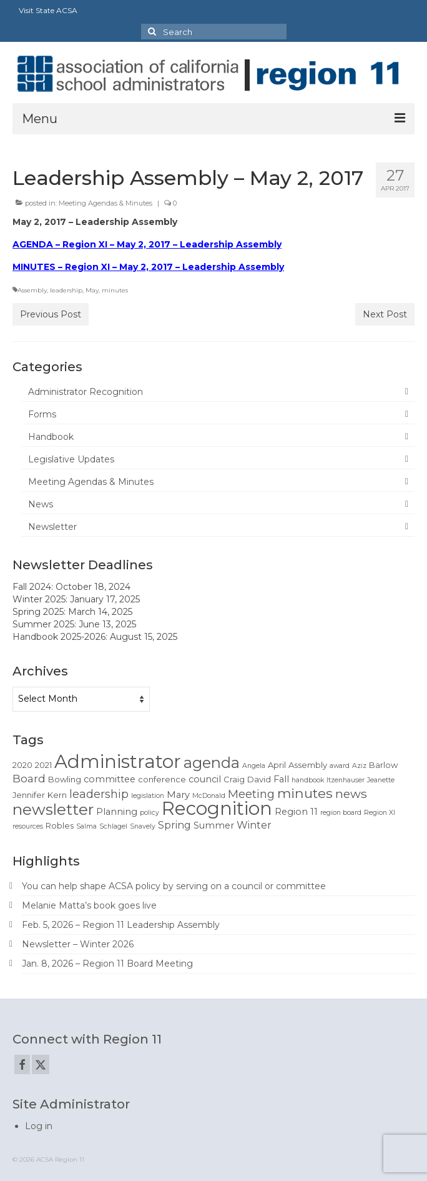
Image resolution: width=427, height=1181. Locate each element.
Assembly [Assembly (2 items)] (307, 765)
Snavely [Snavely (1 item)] (142, 826)
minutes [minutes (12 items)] (305, 793)
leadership (66, 290)
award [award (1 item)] (340, 766)
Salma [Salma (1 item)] (86, 826)
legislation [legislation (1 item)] (147, 796)
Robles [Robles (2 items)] (60, 825)
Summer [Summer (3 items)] (214, 825)
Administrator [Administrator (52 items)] (117, 761)
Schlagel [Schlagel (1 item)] (113, 826)
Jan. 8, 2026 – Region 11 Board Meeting (107, 963)
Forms (42, 414)
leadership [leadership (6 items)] (99, 793)
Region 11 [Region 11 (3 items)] (296, 811)
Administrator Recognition (85, 391)
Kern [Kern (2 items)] (57, 795)
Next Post (385, 314)
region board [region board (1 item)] (340, 813)
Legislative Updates (71, 459)
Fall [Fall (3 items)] (281, 779)
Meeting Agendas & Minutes (105, 203)
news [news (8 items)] (351, 793)
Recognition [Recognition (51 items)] (217, 808)
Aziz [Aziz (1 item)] (359, 766)
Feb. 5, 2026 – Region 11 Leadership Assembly (121, 924)
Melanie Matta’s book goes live (89, 905)
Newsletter (52, 526)
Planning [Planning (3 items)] (116, 811)
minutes (115, 290)
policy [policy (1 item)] (149, 813)
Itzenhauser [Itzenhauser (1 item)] (345, 780)
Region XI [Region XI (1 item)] (379, 813)
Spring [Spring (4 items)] (174, 825)
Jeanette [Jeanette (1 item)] (381, 780)
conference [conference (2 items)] (162, 779)
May (92, 290)
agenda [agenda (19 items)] (212, 763)
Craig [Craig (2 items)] (234, 779)
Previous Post (50, 314)
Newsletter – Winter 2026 (78, 944)
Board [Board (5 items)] (29, 778)
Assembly (32, 290)
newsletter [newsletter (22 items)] (53, 809)
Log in (38, 1126)
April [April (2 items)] (277, 765)
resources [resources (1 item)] (27, 826)
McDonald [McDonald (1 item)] (208, 796)
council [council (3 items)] (205, 779)
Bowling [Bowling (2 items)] (64, 779)
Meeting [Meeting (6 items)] (251, 793)
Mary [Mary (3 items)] (178, 794)
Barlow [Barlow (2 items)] (383, 765)
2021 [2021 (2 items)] (43, 765)
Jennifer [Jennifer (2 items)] (28, 795)
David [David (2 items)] (259, 779)
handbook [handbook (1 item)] (308, 780)
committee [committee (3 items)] (109, 779)
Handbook (51, 436)
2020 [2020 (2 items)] (22, 765)
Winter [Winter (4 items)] (254, 825)
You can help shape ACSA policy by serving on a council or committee (174, 886)
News (40, 504)
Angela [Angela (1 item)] (253, 766)
